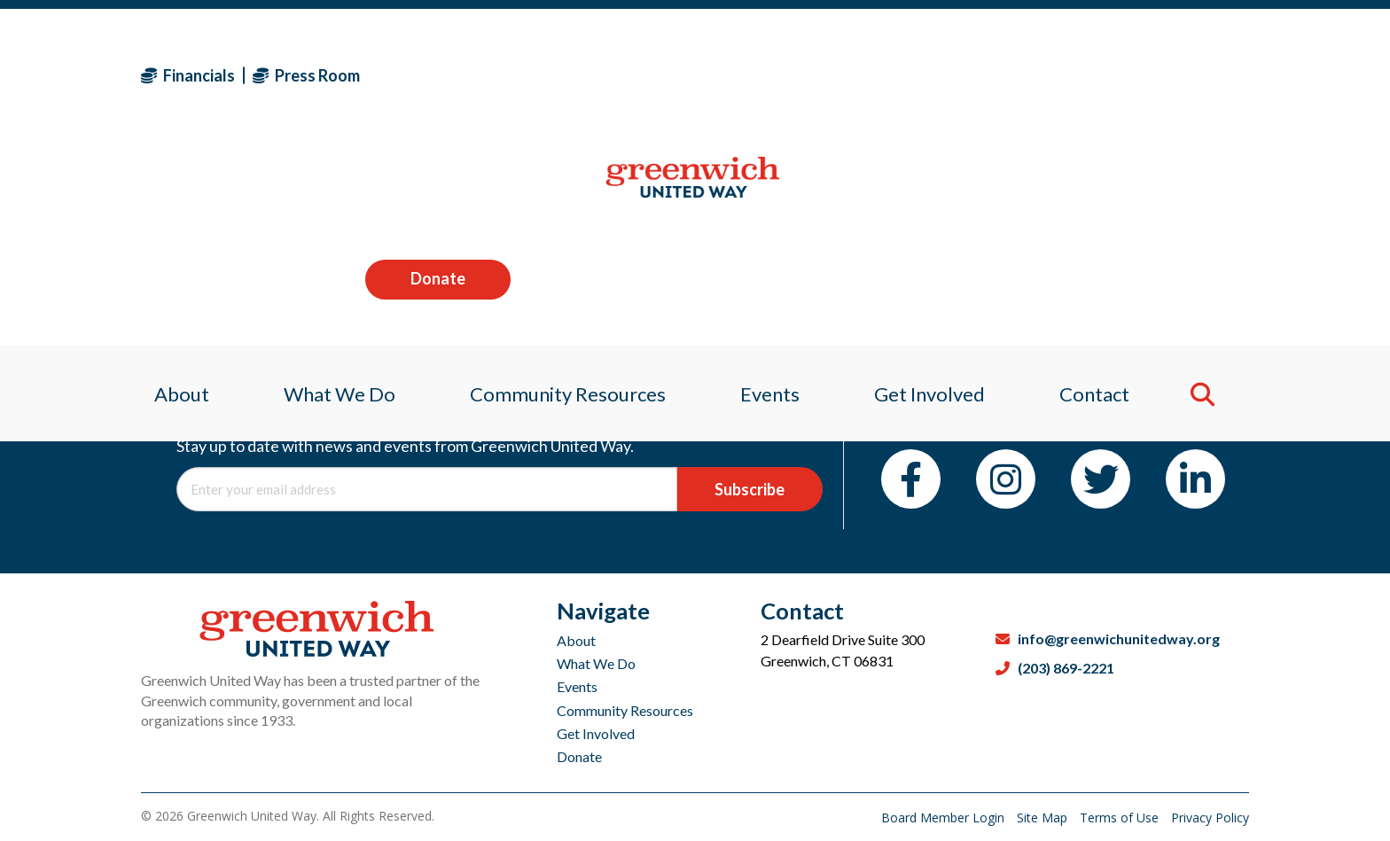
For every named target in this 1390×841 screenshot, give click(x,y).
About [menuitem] (168, 190)
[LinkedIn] (1195, 479)
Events (577, 686)
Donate (1176, 74)
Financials (188, 75)
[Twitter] (1100, 479)
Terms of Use (1121, 817)
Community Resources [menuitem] (564, 190)
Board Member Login (944, 817)
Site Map (1044, 817)
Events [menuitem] (770, 190)
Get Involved (596, 733)
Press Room (306, 75)
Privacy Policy (1210, 817)
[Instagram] (1005, 479)
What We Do (596, 663)
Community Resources (625, 710)
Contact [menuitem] (1105, 190)
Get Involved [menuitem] (935, 190)
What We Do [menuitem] (331, 190)
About (576, 640)
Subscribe (750, 489)
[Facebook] (911, 479)
